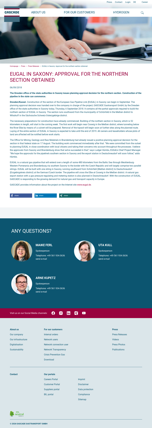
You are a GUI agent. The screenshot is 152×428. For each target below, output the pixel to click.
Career (145, 2)
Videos (115, 339)
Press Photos (118, 344)
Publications (118, 349)
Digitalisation (16, 344)
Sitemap (82, 399)
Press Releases (119, 334)
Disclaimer (83, 384)
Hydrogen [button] (121, 12)
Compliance (84, 394)
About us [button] (38, 12)
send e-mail (41, 259)
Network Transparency (55, 349)
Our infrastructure (18, 339)
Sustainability (16, 349)
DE (134, 2)
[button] (21, 195)
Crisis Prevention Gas (54, 354)
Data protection (85, 389)
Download (49, 359)
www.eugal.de (84, 184)
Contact (118, 2)
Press (109, 2)
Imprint (81, 379)
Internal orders (51, 334)
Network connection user (56, 344)
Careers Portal (51, 379)
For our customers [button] (79, 12)
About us (14, 329)
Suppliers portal (51, 389)
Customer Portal (52, 384)
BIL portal (48, 394)
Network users (51, 339)
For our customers (53, 329)
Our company (16, 334)
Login (127, 2)
